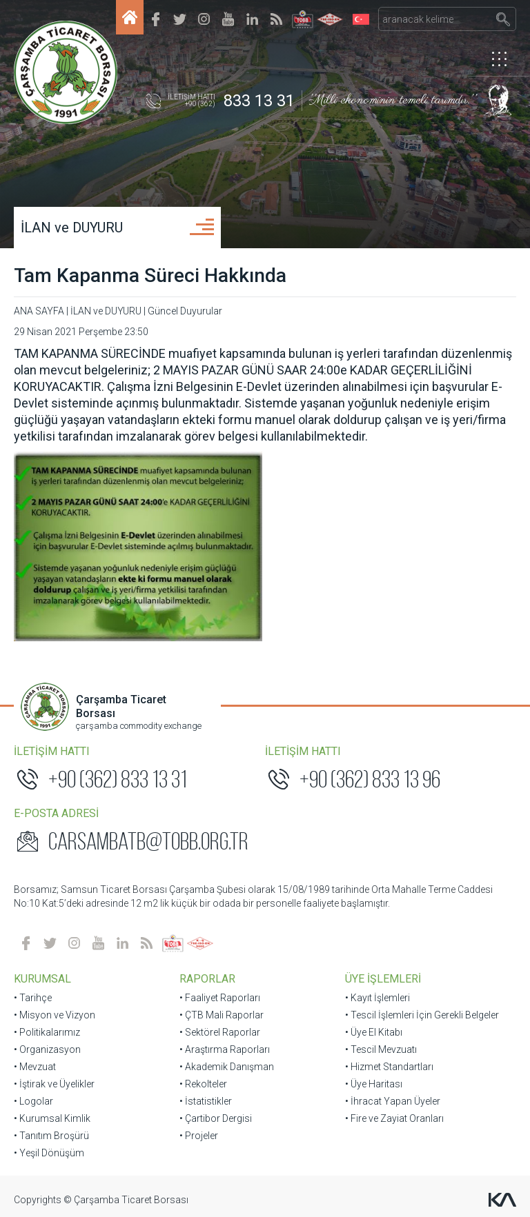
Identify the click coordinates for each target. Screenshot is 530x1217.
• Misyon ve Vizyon (54, 1014)
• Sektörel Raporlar (219, 1032)
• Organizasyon (47, 1049)
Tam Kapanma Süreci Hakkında (150, 275)
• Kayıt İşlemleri (377, 997)
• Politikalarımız (47, 1032)
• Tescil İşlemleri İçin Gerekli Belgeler (422, 1014)
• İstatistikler (205, 1101)
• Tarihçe (33, 997)
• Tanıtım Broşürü (51, 1135)
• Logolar (33, 1101)
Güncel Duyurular (185, 310)
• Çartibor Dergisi (215, 1118)
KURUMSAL (42, 978)
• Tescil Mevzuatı (381, 1049)
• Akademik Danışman (226, 1066)
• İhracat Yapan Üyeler (392, 1101)
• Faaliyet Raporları (219, 997)
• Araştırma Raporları (224, 1049)
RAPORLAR (207, 978)
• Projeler (198, 1135)
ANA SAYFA (39, 310)
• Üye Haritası (373, 1083)
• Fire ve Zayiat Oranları (394, 1118)
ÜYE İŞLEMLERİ (383, 978)
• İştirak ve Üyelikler (54, 1083)
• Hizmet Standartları (389, 1066)
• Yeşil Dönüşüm (49, 1152)
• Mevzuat (35, 1066)
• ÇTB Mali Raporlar (221, 1014)
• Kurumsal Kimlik (52, 1118)
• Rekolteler (203, 1083)
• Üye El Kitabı (373, 1032)
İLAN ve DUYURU (72, 227)
